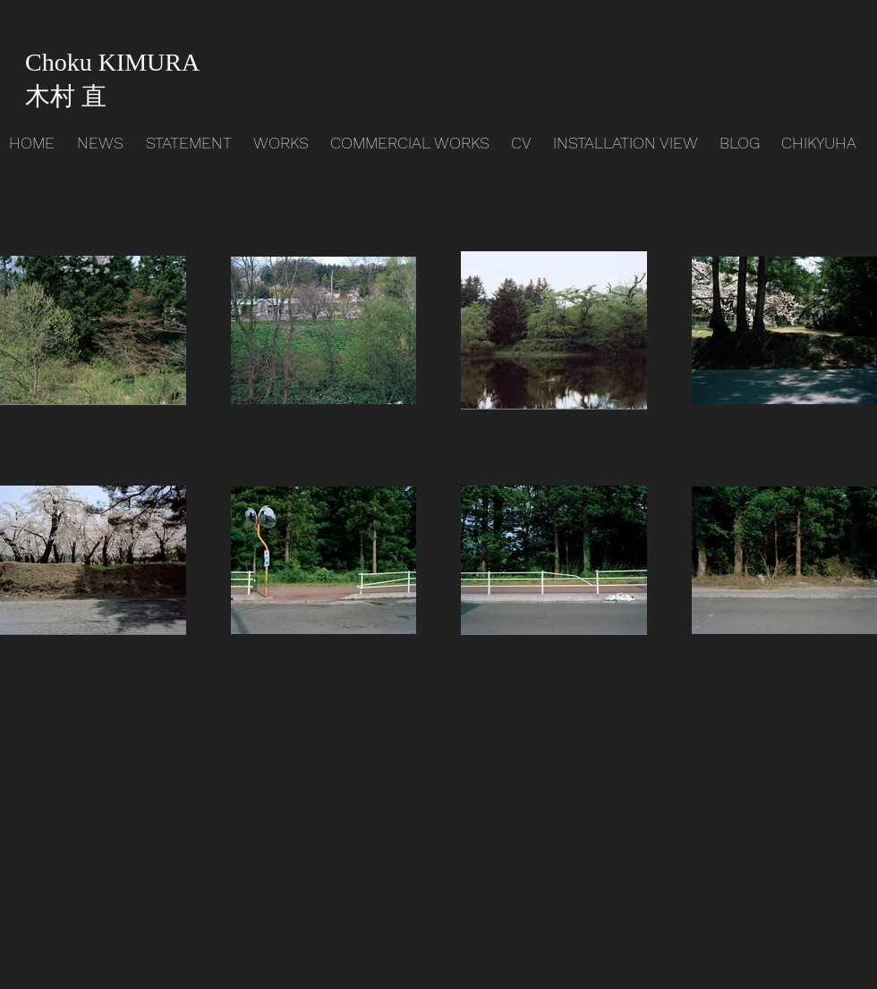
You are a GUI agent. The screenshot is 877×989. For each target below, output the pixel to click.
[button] (282, 143)
